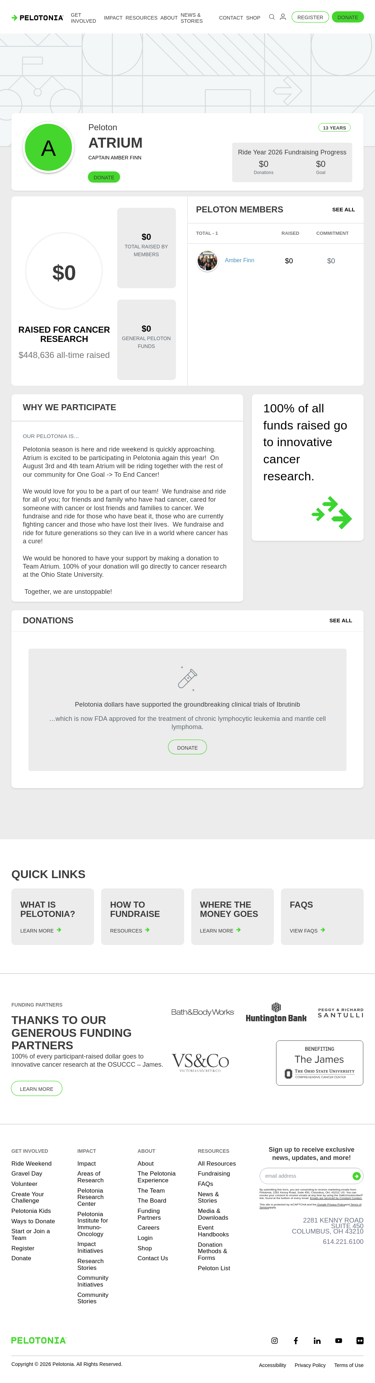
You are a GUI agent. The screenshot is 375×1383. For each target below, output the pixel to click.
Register (310, 17)
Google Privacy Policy (331, 1204)
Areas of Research (90, 1177)
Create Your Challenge (27, 1197)
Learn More (36, 1089)
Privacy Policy (310, 1365)
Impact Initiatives (90, 1247)
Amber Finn (239, 260)
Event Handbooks (213, 1231)
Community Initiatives (93, 1281)
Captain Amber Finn (114, 157)
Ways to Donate (33, 1221)
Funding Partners (149, 1214)
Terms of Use (349, 1365)
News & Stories (208, 1197)
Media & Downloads (213, 1214)
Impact (86, 1163)
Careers (148, 1227)
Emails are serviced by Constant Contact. (336, 1198)
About (145, 1163)
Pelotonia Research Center (90, 1197)
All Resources (217, 1163)
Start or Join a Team (30, 1234)
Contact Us (152, 1258)
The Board (151, 1200)
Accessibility (272, 1365)
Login (144, 1238)
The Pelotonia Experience (156, 1177)
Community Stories (93, 1298)
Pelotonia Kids (31, 1211)
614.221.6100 (343, 1241)
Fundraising (214, 1173)
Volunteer (24, 1184)
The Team (151, 1190)
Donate (348, 17)
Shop (144, 1248)
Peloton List (214, 1268)
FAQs (205, 1184)
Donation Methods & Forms (212, 1251)
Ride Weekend (31, 1163)
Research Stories (90, 1264)
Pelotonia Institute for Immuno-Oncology (92, 1224)
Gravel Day (26, 1173)
